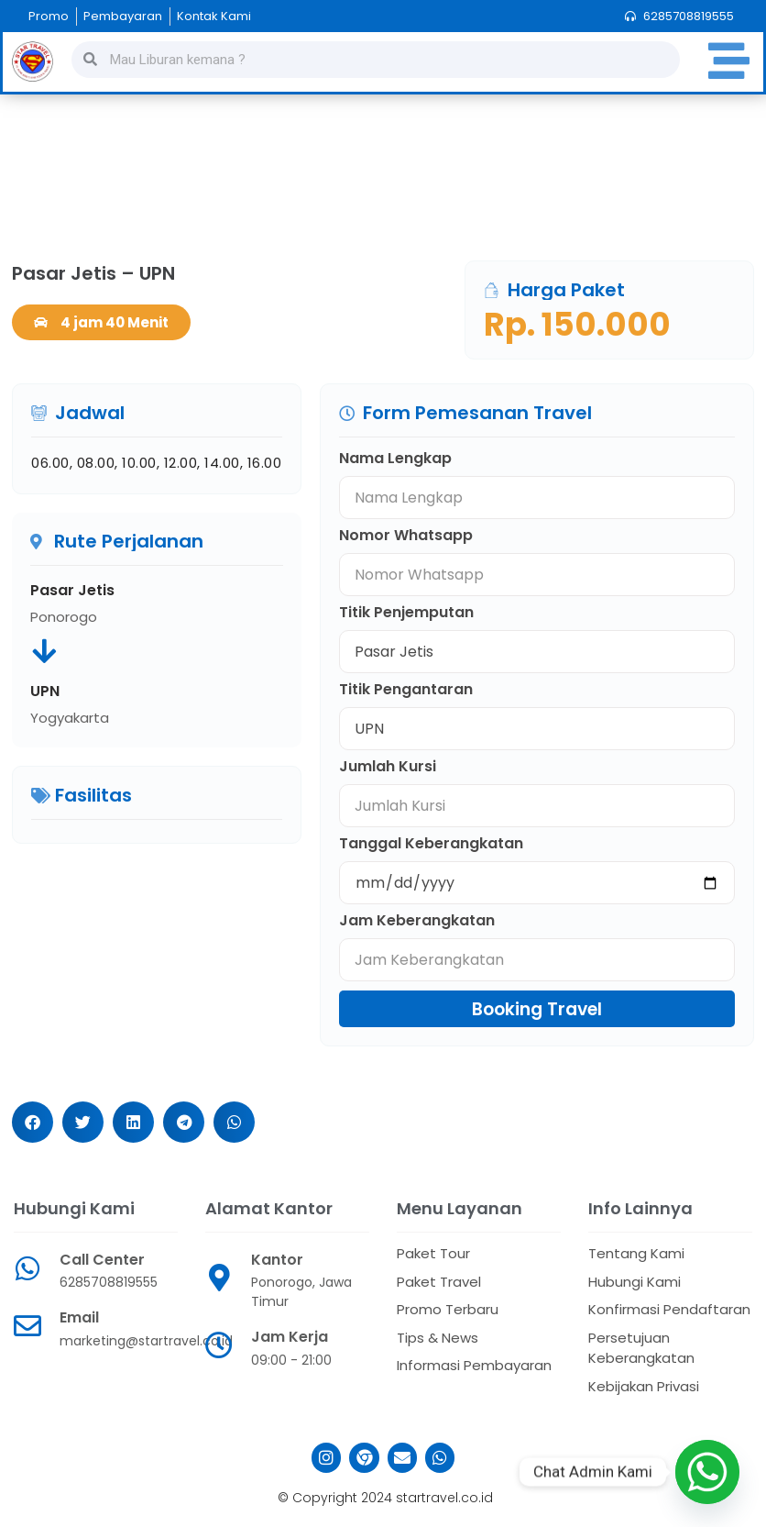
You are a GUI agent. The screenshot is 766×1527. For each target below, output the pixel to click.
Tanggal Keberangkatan (431, 845)
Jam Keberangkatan (417, 922)
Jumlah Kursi (387, 768)
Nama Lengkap (395, 460)
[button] (101, 322)
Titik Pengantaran (406, 691)
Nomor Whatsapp (406, 537)
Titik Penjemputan (406, 614)
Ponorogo (63, 616)
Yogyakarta (69, 717)
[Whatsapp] (707, 1472)
